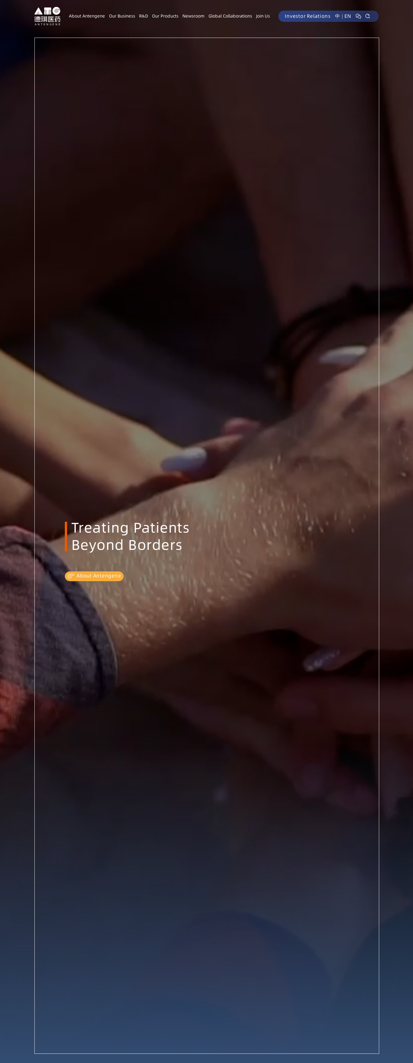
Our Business (122, 16)
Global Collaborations (230, 16)
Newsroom (193, 16)
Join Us (263, 16)
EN (347, 16)
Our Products (165, 16)
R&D (143, 16)
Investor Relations (308, 16)
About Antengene (87, 16)
